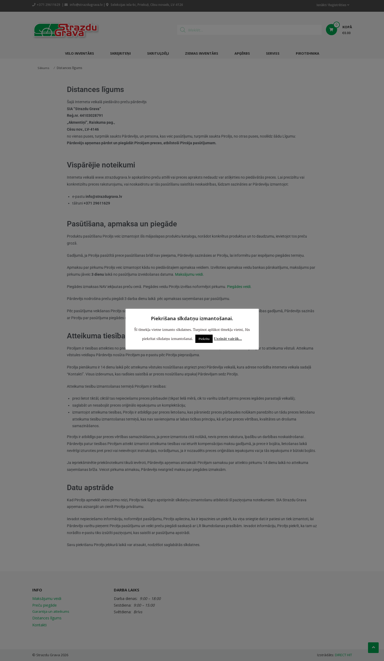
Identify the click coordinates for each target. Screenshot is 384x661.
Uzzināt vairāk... (228, 338)
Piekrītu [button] (204, 339)
